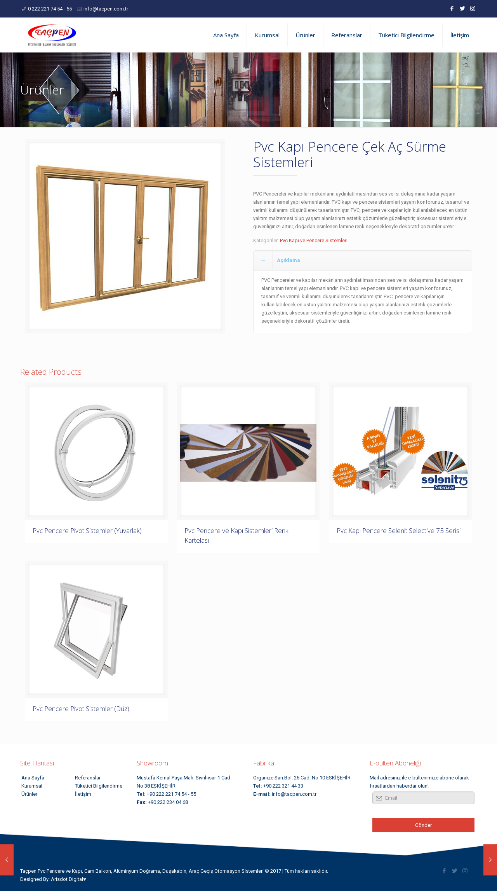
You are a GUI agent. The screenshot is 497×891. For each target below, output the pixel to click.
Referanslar (88, 778)
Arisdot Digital (67, 879)
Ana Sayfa (32, 778)
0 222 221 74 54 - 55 (50, 9)
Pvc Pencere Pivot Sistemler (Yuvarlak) (87, 530)
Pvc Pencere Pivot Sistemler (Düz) (81, 708)
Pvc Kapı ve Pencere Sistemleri (314, 240)
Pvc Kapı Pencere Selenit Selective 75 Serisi (399, 530)
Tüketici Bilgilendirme (98, 786)
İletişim (83, 794)
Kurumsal (31, 786)
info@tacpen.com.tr (105, 9)
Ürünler (29, 794)
